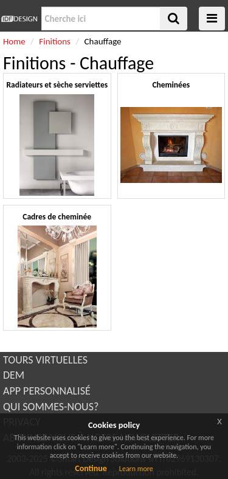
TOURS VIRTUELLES (45, 360)
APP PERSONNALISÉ (47, 391)
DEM (13, 375)
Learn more (136, 468)
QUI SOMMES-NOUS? (50, 406)
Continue (91, 468)
